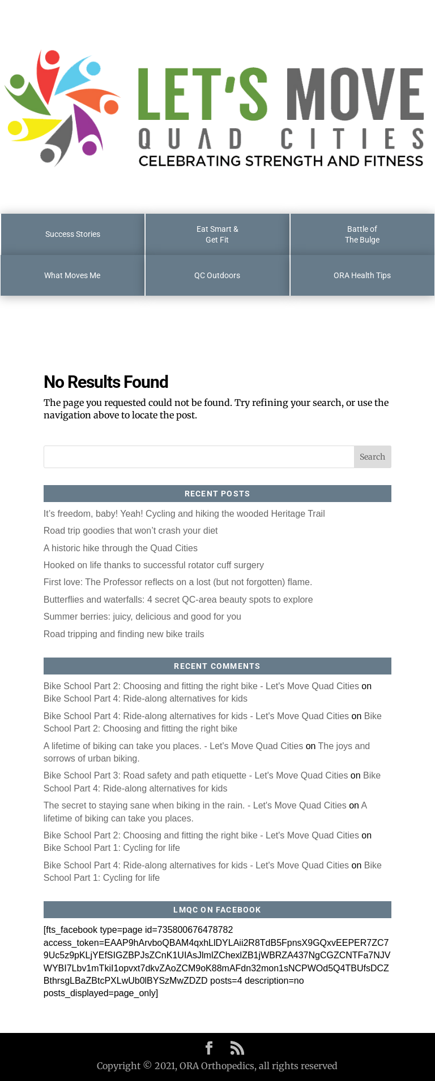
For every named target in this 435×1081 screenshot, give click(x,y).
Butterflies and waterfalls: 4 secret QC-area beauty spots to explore (178, 599)
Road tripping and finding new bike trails (124, 634)
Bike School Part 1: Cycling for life (112, 848)
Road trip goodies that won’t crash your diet (131, 530)
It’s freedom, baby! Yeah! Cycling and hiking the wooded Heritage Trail (184, 513)
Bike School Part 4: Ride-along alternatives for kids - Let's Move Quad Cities (196, 716)
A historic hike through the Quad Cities (121, 548)
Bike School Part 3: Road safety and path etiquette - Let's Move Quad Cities (196, 775)
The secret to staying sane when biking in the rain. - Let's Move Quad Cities (195, 805)
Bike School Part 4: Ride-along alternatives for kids (146, 698)
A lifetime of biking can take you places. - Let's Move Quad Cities (173, 746)
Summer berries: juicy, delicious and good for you (142, 616)
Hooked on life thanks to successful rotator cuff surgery (154, 565)
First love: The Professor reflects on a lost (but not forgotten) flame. (178, 582)
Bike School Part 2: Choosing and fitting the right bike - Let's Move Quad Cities (201, 686)
